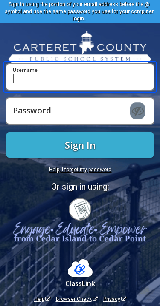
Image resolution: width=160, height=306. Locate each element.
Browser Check (77, 299)
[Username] (80, 77)
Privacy (114, 299)
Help (42, 299)
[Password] (80, 111)
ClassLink (80, 283)
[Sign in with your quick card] (80, 209)
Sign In (80, 145)
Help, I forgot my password (80, 170)
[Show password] (137, 110)
